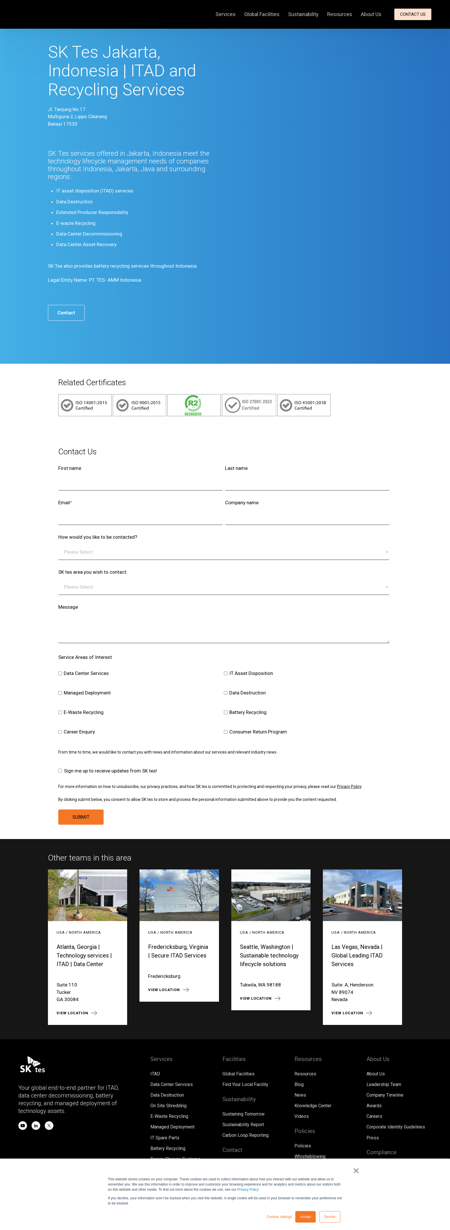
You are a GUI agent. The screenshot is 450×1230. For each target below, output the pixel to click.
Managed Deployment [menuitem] (172, 1127)
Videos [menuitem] (301, 1117)
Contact (66, 313)
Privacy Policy (248, 1190)
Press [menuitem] (372, 1138)
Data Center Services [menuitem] (171, 1084)
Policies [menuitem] (302, 1146)
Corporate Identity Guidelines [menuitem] (395, 1127)
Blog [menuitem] (299, 1084)
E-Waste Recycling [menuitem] (169, 1117)
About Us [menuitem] (371, 14)
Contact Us (413, 14)
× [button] (357, 1171)
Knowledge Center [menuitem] (312, 1106)
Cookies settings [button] (279, 1217)
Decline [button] (329, 1217)
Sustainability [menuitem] (303, 14)
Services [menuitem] (226, 14)
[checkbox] (223, 704)
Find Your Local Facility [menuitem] (245, 1084)
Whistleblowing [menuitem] (309, 1157)
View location (72, 1013)
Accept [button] (305, 1217)
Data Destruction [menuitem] (167, 1095)
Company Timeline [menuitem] (385, 1095)
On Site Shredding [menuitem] (168, 1106)
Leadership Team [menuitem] (383, 1084)
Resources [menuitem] (339, 14)
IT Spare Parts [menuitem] (164, 1138)
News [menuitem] (300, 1095)
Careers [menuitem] (374, 1117)
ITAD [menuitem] (155, 1074)
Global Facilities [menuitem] (262, 14)
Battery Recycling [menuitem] (167, 1149)
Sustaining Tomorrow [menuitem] (243, 1114)
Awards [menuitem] (374, 1106)
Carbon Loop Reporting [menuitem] (245, 1135)
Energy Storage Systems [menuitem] (175, 1160)
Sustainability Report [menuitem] (243, 1125)
